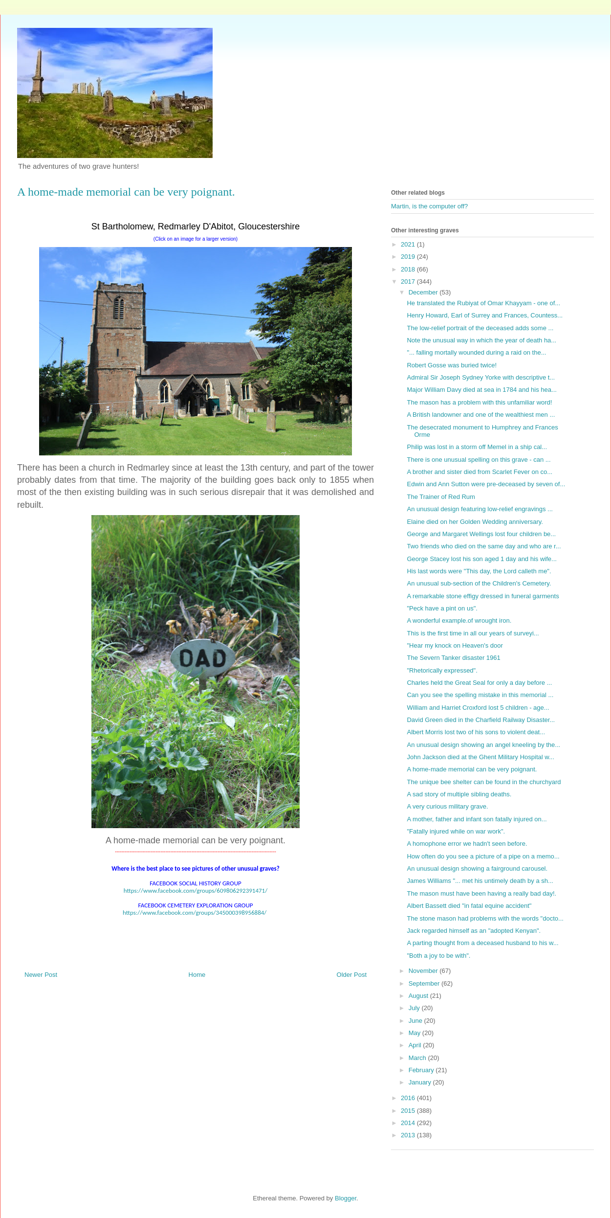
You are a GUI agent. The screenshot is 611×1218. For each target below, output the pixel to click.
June (416, 1020)
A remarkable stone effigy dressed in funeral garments (483, 596)
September (425, 983)
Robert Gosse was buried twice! (452, 365)
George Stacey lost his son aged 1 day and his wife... (481, 559)
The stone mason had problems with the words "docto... (485, 918)
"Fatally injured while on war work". (456, 831)
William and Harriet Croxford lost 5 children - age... (478, 707)
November (424, 970)
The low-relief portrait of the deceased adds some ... (480, 328)
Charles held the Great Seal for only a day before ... (479, 682)
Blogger (345, 1198)
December (424, 292)
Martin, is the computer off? (429, 206)
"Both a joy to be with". (438, 955)
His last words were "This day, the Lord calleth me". (479, 571)
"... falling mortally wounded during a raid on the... (476, 352)
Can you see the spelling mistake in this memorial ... (480, 695)
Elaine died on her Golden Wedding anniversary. (475, 521)
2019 (409, 256)
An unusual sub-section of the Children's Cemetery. (479, 583)
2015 (409, 1110)
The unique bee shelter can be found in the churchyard (484, 782)
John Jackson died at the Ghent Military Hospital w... (480, 757)
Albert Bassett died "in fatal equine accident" (469, 905)
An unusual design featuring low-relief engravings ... (479, 509)
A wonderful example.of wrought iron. (459, 620)
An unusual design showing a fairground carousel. (477, 868)
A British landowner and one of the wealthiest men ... (481, 414)
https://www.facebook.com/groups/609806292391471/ (195, 890)
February (422, 1070)
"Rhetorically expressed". (442, 670)
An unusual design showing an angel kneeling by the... (483, 744)
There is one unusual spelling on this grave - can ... (478, 459)
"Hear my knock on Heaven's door (454, 645)
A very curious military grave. (447, 806)
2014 (409, 1123)
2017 (409, 281)
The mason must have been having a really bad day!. (481, 893)
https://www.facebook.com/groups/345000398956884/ (194, 912)
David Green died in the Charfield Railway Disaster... (481, 719)
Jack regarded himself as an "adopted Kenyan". (474, 930)
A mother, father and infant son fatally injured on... (476, 819)
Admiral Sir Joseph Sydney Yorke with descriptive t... (481, 377)
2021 (409, 244)
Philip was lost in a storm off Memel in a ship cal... (477, 447)
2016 (409, 1098)
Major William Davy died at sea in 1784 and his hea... (481, 389)
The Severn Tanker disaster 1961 (453, 657)
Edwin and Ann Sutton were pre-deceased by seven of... (486, 484)
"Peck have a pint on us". (442, 608)
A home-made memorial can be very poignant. (472, 769)
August (419, 995)
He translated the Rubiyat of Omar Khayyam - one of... (483, 303)
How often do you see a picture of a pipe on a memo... (483, 856)
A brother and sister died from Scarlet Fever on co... (479, 471)
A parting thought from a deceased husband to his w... (482, 943)
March (418, 1057)
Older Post (352, 974)
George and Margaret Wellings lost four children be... (481, 534)
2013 (409, 1135)
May (415, 1033)
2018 (409, 269)
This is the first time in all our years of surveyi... (473, 633)
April (416, 1045)
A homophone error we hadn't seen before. (467, 843)
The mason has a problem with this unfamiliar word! (479, 402)
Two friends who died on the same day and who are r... (484, 546)
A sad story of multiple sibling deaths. (459, 794)
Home (197, 974)
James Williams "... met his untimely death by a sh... (480, 880)
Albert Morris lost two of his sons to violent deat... (476, 732)
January (421, 1082)
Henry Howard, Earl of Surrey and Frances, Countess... (485, 315)
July (415, 1008)
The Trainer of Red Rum (441, 496)
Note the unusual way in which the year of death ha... (481, 340)
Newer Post (40, 974)
